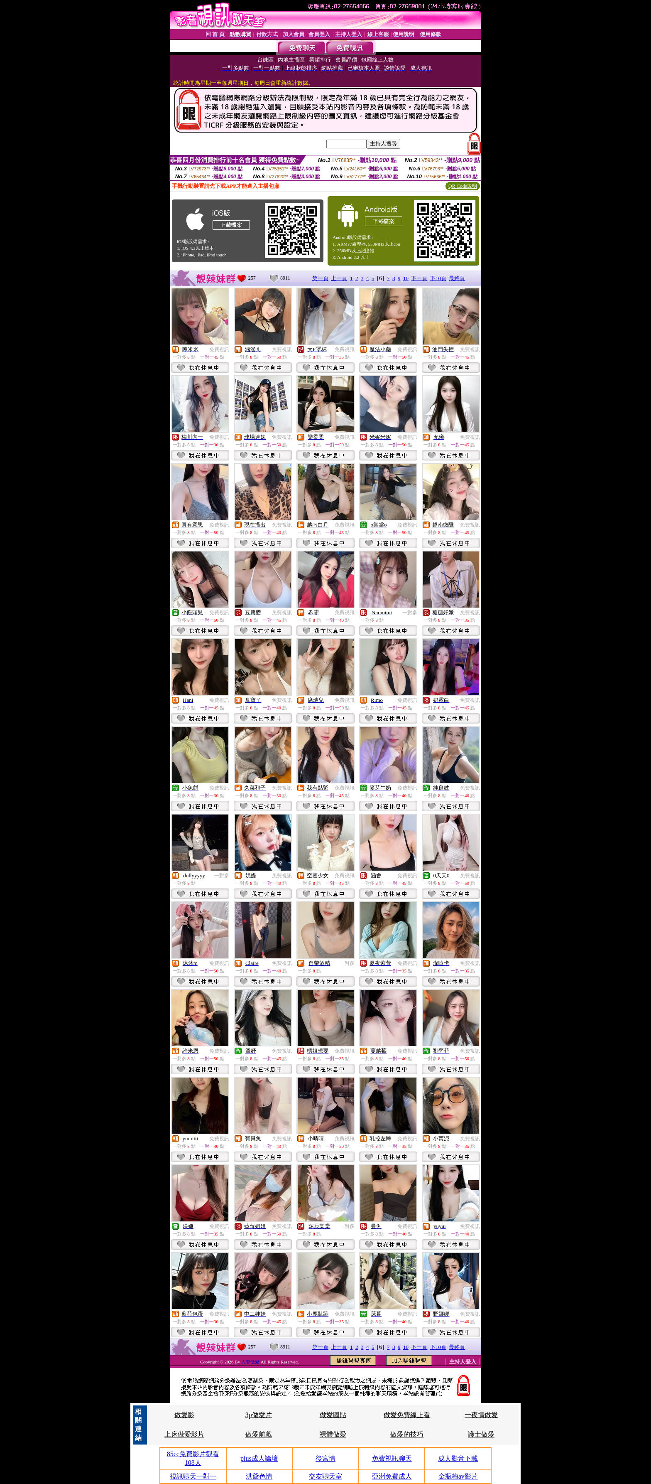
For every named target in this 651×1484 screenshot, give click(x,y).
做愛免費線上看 (407, 1414)
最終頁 (457, 278)
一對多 (409, 612)
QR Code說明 (462, 186)
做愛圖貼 (333, 1414)
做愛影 (184, 1414)
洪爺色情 (259, 1476)
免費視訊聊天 (392, 1458)
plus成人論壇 (259, 1458)
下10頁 (438, 278)
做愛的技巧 (406, 1434)
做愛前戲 (258, 1434)
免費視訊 (219, 349)
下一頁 (419, 278)
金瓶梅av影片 (458, 1476)
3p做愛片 (258, 1414)
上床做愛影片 (184, 1434)
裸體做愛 (333, 1434)
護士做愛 (481, 1434)
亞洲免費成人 (392, 1476)
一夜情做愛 (481, 1414)
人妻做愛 (251, 1361)
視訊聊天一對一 (193, 1476)
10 (406, 278)
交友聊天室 (325, 1476)
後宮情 (325, 1458)
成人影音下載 (458, 1458)
